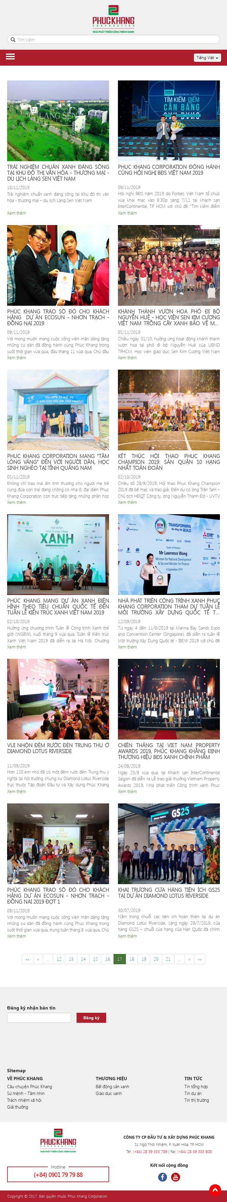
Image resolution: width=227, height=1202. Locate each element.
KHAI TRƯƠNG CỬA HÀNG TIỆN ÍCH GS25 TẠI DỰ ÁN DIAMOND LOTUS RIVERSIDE (169, 893)
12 (59, 959)
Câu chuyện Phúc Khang (29, 1086)
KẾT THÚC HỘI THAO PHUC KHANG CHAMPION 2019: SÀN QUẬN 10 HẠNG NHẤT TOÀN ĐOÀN (169, 462)
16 (107, 959)
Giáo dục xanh (109, 1093)
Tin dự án (193, 1093)
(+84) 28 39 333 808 (194, 1151)
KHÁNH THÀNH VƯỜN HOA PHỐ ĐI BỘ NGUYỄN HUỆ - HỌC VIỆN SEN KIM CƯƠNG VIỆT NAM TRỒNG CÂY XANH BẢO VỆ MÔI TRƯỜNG (169, 317)
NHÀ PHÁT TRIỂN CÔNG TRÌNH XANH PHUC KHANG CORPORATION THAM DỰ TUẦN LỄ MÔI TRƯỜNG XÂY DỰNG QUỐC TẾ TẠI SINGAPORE (169, 606)
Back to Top (215, 1190)
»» (200, 959)
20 (156, 959)
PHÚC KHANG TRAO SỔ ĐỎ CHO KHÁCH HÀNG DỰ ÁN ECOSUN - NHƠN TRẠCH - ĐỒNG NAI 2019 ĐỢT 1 (58, 896)
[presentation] (52, 1037)
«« (27, 959)
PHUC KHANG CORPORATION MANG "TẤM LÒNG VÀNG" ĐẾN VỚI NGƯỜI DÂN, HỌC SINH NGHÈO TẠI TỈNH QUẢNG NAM (58, 462)
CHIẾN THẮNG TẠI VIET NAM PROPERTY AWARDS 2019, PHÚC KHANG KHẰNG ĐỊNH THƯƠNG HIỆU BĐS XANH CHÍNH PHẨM (169, 751)
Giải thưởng (17, 1107)
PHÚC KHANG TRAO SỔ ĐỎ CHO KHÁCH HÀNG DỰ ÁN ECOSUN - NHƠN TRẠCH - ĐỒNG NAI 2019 (58, 317)
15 (95, 959)
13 (71, 959)
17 (119, 959)
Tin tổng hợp (196, 1086)
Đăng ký (91, 1017)
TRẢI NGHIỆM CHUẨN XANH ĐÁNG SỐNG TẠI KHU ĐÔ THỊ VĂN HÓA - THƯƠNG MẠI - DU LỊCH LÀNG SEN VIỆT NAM (58, 173)
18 (131, 959)
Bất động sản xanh (112, 1086)
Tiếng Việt (207, 57)
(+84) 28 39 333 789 (150, 1151)
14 (83, 959)
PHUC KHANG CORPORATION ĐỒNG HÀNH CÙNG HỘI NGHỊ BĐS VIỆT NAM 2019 (169, 170)
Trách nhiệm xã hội (24, 1100)
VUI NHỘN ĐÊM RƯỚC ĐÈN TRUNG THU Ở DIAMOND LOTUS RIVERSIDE (58, 748)
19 (144, 959)
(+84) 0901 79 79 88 (58, 1174)
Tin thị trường (196, 1100)
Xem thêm (16, 213)
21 (168, 959)
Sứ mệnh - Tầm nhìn (26, 1093)
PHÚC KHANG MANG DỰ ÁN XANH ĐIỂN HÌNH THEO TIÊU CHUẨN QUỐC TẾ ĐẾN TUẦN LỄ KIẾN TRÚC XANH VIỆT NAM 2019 (58, 606)
